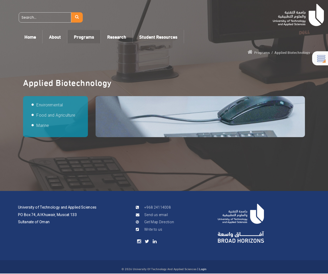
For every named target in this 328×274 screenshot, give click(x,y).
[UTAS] (298, 15)
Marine (42, 125)
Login (203, 268)
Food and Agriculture (55, 115)
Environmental (49, 105)
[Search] (45, 17)
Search (77, 17)
